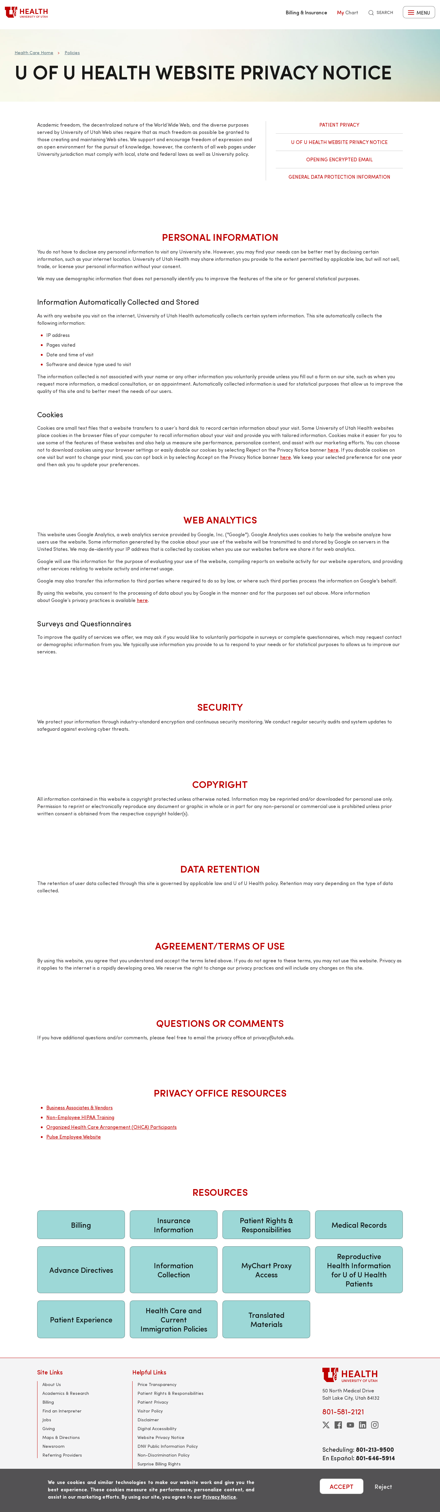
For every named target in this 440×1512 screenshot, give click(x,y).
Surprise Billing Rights (159, 1464)
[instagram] (374, 1425)
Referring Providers (62, 1455)
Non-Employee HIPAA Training (80, 1117)
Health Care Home (34, 52)
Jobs (46, 1420)
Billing (81, 1225)
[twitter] (326, 1425)
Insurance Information (173, 1224)
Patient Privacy (339, 124)
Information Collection (173, 1269)
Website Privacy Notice (160, 1437)
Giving (48, 1428)
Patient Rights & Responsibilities (266, 1224)
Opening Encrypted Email (339, 159)
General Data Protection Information (339, 176)
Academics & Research (65, 1393)
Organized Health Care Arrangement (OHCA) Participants (111, 1127)
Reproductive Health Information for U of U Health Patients (359, 1269)
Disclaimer (148, 1420)
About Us (51, 1384)
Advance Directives (81, 1270)
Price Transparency (156, 1384)
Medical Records (359, 1225)
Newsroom (53, 1446)
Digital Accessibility (156, 1428)
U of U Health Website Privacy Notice (339, 142)
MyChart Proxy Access (266, 1269)
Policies (72, 52)
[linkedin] (362, 1425)
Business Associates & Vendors (79, 1107)
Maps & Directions (61, 1437)
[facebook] (338, 1425)
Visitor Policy (150, 1411)
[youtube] (350, 1425)
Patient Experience (81, 1319)
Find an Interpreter (61, 1411)
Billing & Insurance (306, 12)
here (333, 449)
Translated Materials (266, 1319)
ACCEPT (341, 1486)
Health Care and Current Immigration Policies (173, 1319)
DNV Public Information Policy (167, 1446)
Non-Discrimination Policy (163, 1455)
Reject (383, 1486)
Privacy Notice (219, 1496)
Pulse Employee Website (73, 1136)
